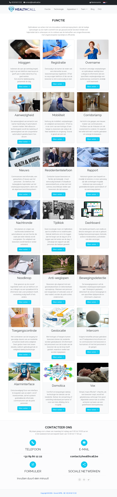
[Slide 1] (88, 108)
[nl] (105, 2)
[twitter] (88, 480)
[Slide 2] (92, 108)
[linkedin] (79, 480)
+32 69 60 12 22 (15, 2)
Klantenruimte (95, 2)
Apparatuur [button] (71, 9)
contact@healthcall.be (32, 2)
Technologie (59, 9)
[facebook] (84, 480)
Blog (92, 9)
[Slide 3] (96, 108)
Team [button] (83, 9)
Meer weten (24, 87)
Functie (47, 9)
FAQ (99, 9)
